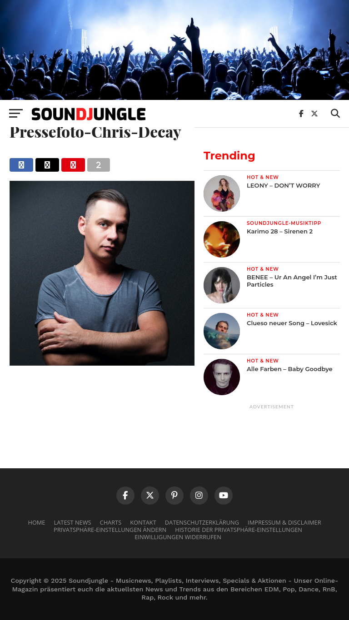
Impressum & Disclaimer (284, 522)
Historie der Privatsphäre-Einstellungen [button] (238, 530)
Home (36, 522)
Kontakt (143, 522)
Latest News (72, 522)
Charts (111, 522)
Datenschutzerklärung (202, 522)
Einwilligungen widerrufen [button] (178, 537)
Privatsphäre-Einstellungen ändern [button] (110, 530)
